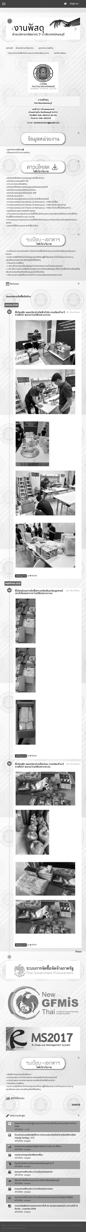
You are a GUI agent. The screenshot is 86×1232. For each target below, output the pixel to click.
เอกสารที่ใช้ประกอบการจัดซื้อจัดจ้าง (22, 225)
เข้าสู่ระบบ (74, 3)
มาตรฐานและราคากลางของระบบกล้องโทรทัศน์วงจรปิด (31, 1080)
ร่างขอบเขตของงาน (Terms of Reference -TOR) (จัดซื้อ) (32, 201)
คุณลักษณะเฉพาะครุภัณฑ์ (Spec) (21, 210)
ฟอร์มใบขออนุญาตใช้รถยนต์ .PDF (21, 193)
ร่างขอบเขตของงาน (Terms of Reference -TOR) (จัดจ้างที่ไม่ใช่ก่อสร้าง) (39, 207)
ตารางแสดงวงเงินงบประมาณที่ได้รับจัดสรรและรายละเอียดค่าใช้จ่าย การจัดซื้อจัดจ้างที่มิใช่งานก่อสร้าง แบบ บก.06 (41, 215)
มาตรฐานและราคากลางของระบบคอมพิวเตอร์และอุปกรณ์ (32, 1077)
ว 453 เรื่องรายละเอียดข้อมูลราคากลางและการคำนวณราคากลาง (35, 266)
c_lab (26, 1129)
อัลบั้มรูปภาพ (21, 576)
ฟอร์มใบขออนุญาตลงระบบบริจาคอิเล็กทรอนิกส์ (28, 198)
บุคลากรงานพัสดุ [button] (45, 48)
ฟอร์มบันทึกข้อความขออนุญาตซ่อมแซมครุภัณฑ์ (27, 187)
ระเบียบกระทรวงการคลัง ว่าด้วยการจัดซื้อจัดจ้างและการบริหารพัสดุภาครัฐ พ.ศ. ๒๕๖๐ (41, 253)
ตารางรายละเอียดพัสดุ (17, 184)
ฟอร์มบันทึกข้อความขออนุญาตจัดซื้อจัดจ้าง (25, 178)
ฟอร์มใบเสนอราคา (15, 195)
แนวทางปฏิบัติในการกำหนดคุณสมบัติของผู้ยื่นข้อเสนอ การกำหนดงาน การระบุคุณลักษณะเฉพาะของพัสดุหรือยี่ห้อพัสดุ (39, 258)
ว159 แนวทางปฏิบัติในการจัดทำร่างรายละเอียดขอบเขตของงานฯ (34, 274)
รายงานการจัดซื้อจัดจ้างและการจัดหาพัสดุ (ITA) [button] (28, 53)
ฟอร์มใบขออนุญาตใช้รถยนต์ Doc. (21, 190)
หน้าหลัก (9, 48)
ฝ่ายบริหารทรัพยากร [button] (25, 48)
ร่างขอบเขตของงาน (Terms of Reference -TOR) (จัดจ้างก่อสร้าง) (36, 204)
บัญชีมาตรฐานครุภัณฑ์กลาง (19, 1074)
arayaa (27, 1140)
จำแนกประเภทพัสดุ (15, 263)
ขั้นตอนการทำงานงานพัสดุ (18, 152)
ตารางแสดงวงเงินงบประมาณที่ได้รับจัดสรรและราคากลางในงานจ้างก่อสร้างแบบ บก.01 (41, 221)
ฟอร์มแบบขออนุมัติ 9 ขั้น (17, 181)
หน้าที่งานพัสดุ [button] (60, 53)
